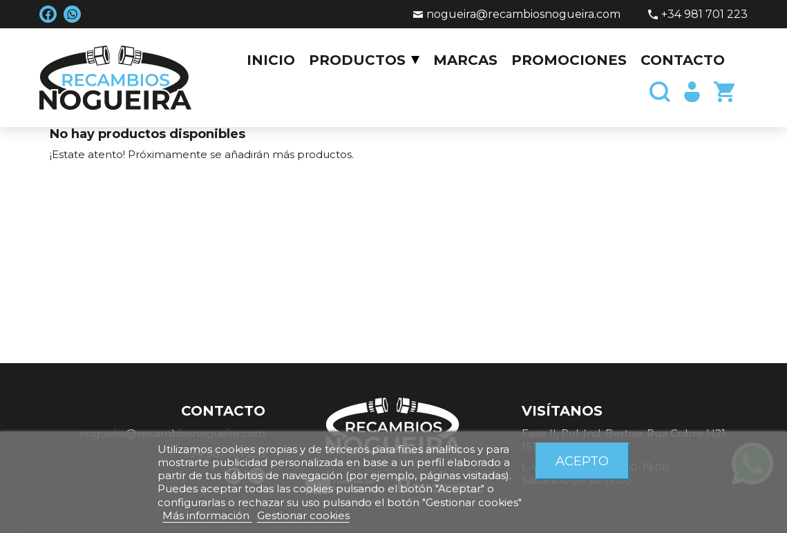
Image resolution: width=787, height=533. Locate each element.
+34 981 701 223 (704, 14)
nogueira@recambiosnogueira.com (523, 14)
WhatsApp (72, 14)
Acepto (582, 461)
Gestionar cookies (303, 515)
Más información (207, 515)
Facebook (48, 14)
